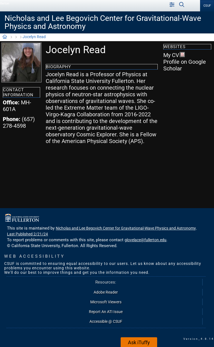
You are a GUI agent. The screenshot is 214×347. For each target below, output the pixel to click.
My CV (174, 55)
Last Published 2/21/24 (27, 234)
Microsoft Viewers (105, 302)
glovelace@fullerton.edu (145, 240)
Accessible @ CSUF (105, 321)
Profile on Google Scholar (184, 65)
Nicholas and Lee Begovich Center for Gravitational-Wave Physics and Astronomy (102, 22)
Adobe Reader (106, 292)
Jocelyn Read (34, 37)
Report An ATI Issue (106, 311)
